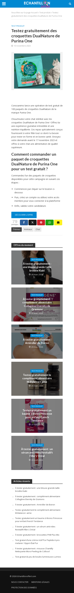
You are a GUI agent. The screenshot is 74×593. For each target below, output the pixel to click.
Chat (38, 229)
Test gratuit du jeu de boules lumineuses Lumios (38, 556)
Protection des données (24, 587)
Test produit (44, 12)
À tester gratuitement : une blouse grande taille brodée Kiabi (37, 267)
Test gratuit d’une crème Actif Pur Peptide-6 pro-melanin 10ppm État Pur (37, 542)
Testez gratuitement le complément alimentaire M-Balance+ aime (37, 378)
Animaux (28, 229)
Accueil (34, 12)
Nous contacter (19, 582)
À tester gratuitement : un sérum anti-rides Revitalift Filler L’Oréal (37, 452)
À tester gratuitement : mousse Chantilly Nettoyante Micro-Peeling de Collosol (34, 550)
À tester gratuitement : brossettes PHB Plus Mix (37, 534)
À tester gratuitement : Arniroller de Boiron (37, 341)
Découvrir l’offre (24, 215)
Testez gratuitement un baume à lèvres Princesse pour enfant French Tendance (37, 415)
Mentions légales (40, 582)
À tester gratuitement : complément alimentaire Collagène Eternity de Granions (37, 304)
